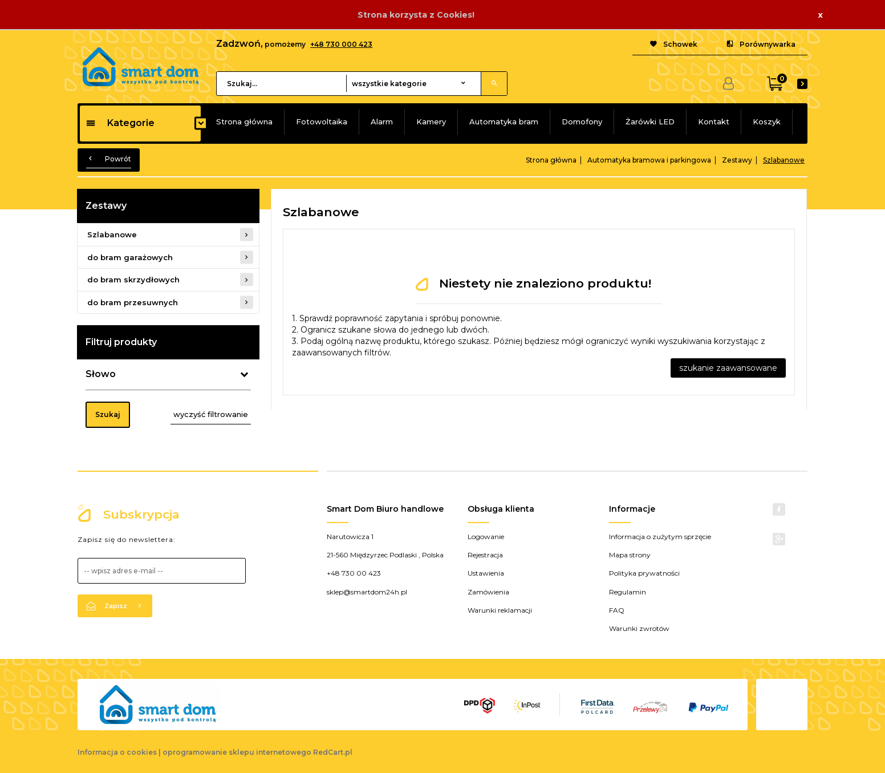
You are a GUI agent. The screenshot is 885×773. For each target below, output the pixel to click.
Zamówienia (488, 592)
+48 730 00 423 (354, 573)
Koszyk (767, 121)
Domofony (582, 121)
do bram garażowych (130, 257)
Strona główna (244, 121)
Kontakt (713, 121)
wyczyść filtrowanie (210, 414)
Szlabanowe (112, 234)
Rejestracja (485, 555)
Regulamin (627, 592)
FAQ (616, 610)
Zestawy (106, 205)
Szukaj (107, 414)
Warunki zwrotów (639, 628)
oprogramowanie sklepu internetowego (237, 752)
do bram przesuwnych (132, 302)
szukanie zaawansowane (728, 368)
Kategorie (120, 123)
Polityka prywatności (644, 573)
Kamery (431, 121)
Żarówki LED (650, 121)
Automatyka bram (503, 121)
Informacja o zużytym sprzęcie (660, 536)
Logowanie (486, 536)
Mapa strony (630, 555)
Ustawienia (486, 573)
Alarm (382, 121)
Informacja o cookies (117, 752)
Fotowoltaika (321, 121)
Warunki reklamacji (500, 610)
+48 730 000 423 (341, 44)
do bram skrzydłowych (133, 279)
